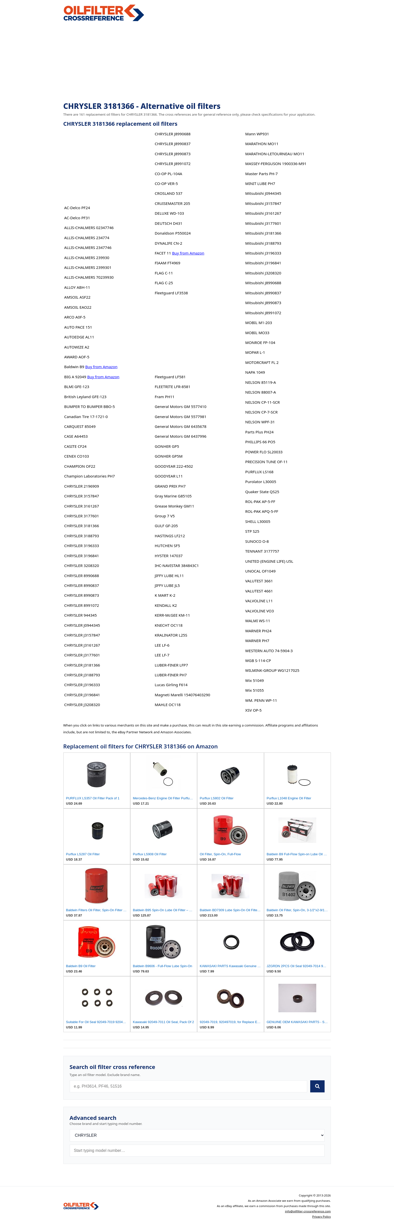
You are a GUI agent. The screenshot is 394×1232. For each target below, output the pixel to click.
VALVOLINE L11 (259, 600)
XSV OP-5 (253, 710)
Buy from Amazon (101, 366)
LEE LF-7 (162, 654)
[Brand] (197, 1135)
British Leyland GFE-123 (85, 396)
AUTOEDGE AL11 (79, 336)
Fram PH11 (164, 396)
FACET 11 (163, 253)
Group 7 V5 (165, 515)
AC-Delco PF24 (77, 207)
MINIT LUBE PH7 (260, 183)
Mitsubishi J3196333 (263, 253)
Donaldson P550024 (173, 233)
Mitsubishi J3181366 (263, 233)
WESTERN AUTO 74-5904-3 (269, 650)
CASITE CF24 (75, 446)
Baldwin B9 (74, 366)
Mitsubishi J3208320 (263, 272)
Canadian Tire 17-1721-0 (86, 416)
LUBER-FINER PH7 (171, 674)
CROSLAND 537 (168, 193)
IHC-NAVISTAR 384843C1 (177, 565)
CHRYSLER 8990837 (81, 585)
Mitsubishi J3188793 (263, 243)
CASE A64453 (76, 436)
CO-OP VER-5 (166, 183)
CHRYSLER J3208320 (82, 704)
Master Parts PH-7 (261, 173)
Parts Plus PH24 (259, 431)
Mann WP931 (257, 133)
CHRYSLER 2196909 (81, 486)
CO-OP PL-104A (168, 173)
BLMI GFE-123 (76, 386)
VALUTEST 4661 (259, 590)
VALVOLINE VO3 (259, 610)
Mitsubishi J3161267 (263, 213)
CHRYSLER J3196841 (82, 694)
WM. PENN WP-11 (261, 700)
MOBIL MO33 (257, 332)
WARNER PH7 (257, 640)
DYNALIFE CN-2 (168, 243)
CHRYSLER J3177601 (82, 654)
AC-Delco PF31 (77, 217)
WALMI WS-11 (257, 620)
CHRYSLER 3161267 (81, 506)
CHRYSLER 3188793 (81, 535)
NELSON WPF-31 (260, 421)
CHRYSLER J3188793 (82, 674)
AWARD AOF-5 (76, 356)
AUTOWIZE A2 (76, 347)
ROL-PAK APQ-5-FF (261, 511)
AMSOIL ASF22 (77, 297)
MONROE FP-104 (260, 342)
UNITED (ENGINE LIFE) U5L (269, 561)
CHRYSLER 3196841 (81, 555)
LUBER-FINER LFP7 (171, 665)
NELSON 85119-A (260, 382)
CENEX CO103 (76, 456)
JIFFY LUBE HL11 (169, 575)
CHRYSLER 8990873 (81, 595)
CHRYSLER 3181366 (81, 525)
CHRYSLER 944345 (80, 615)
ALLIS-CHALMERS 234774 (86, 237)
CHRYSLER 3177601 (81, 515)
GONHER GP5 (167, 446)
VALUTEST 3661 (259, 580)
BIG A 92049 (75, 376)
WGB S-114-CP (258, 660)
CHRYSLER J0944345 (82, 625)
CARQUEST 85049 (79, 426)
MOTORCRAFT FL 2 (262, 362)
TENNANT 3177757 (262, 551)
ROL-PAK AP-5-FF (260, 501)
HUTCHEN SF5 (167, 545)
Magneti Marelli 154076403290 (182, 694)
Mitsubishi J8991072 (263, 312)
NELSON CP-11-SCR (262, 402)
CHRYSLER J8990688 (173, 133)
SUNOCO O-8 (257, 541)
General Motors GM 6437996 (180, 436)
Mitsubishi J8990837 (263, 292)
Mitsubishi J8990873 (263, 302)
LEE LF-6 (162, 645)
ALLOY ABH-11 (77, 287)
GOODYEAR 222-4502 (174, 466)
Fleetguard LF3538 (171, 292)
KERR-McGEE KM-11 (172, 615)
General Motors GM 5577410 (180, 406)
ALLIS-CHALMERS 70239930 (89, 277)
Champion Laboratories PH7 (89, 476)
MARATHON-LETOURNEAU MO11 (274, 153)
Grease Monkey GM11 (174, 506)
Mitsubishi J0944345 (263, 193)
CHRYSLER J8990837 (173, 143)
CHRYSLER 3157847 (81, 495)
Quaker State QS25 (262, 491)
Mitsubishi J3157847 (263, 203)
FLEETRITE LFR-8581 (173, 386)
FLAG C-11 (164, 272)
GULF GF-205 (166, 525)
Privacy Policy (321, 1216)
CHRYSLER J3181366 (82, 665)
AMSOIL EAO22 (77, 307)
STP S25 (252, 531)
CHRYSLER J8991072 (173, 163)
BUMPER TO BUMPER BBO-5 (89, 406)
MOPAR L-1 (255, 352)
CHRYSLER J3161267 (82, 645)
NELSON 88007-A (260, 392)
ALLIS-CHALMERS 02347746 (89, 227)
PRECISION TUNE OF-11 (266, 461)
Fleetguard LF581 (170, 376)
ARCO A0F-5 (74, 317)
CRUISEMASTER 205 (172, 203)
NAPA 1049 (255, 372)
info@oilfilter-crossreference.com (308, 1211)
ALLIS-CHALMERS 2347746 (87, 247)
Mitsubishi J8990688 (263, 282)
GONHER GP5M (168, 456)
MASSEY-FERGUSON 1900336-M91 (276, 163)
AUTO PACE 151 (78, 327)
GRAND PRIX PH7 (170, 486)
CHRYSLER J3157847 (82, 635)
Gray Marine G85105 (173, 495)
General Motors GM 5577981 (180, 416)
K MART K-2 (165, 595)
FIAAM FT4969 (167, 262)
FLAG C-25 (164, 282)
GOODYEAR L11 (169, 476)
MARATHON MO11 (262, 143)
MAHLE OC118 (168, 704)
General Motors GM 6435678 (180, 426)
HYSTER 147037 (169, 555)
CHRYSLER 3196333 (81, 545)
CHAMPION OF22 (79, 466)
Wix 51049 (254, 680)
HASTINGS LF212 (170, 535)
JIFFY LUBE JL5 (167, 585)
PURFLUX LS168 (259, 471)
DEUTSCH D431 (168, 223)
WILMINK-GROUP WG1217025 (272, 670)
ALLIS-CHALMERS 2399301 (87, 267)
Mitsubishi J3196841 (263, 262)
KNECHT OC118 (168, 625)
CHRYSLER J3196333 (82, 684)
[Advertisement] (197, 62)
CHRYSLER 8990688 (81, 575)
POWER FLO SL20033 (264, 451)
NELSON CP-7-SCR (261, 412)
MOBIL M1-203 (258, 322)
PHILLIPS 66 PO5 (260, 441)
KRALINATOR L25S (171, 635)
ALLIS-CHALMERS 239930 (86, 257)
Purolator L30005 (260, 481)
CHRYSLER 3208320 (81, 565)
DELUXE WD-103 (169, 213)
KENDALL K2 (166, 605)
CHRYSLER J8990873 (173, 153)
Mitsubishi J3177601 (263, 223)
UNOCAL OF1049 (260, 571)
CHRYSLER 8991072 (81, 605)
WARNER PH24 (258, 630)
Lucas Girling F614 (171, 684)
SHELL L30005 (257, 521)
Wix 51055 (254, 690)
